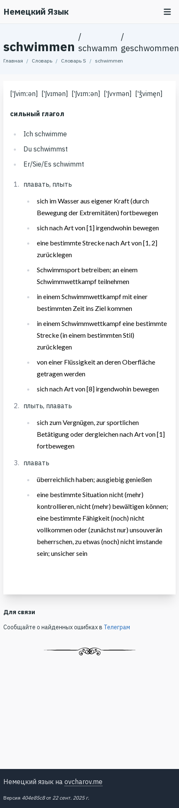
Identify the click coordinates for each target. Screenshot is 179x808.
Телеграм (117, 627)
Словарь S (73, 60)
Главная (13, 60)
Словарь (42, 60)
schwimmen (109, 60)
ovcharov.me (83, 781)
